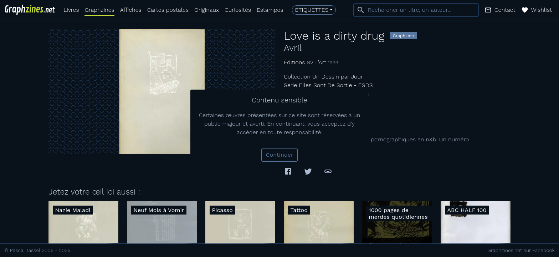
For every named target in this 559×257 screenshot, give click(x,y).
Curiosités (238, 9)
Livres (71, 9)
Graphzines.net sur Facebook (521, 250)
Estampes (270, 9)
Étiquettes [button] (312, 9)
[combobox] (416, 10)
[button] (500, 10)
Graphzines (99, 9)
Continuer (279, 154)
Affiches (131, 9)
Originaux (206, 9)
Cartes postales (168, 9)
